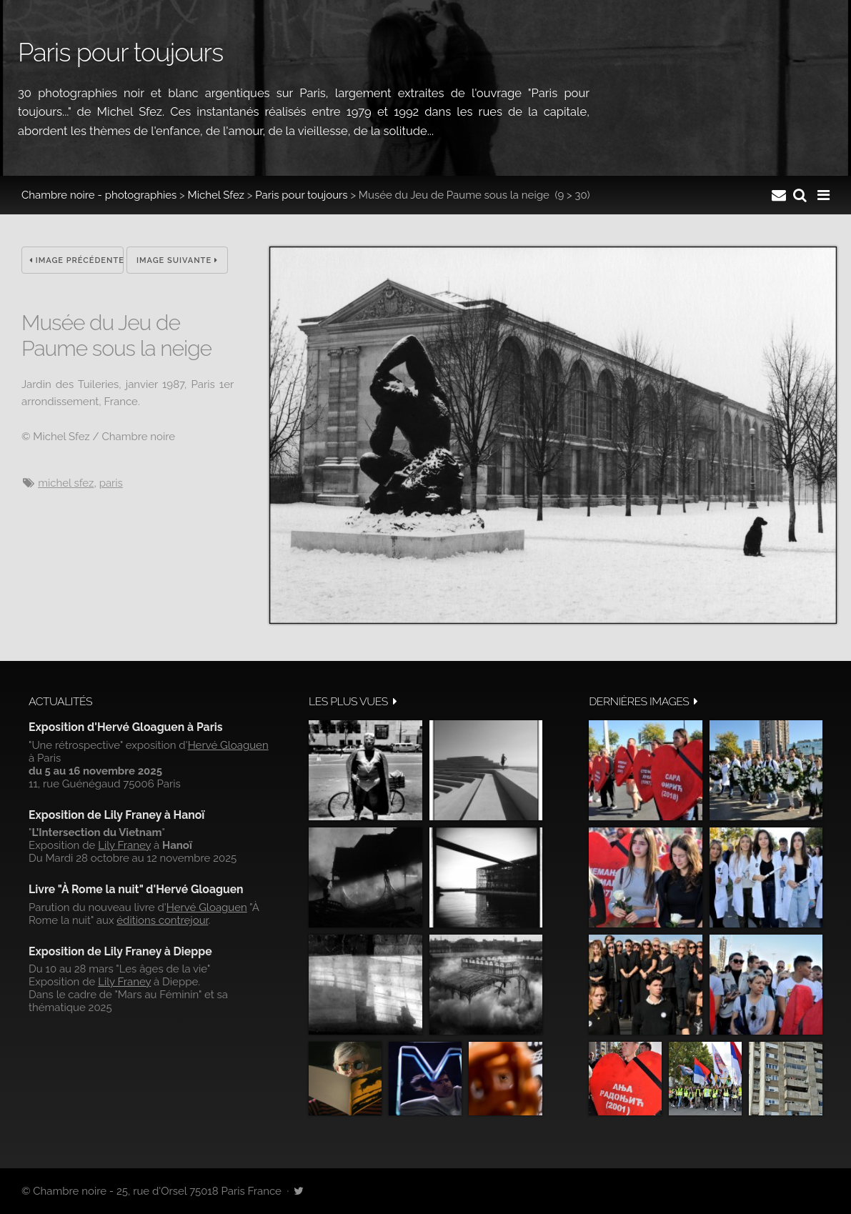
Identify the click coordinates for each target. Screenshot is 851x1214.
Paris (111, 483)
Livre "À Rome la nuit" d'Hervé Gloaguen (136, 889)
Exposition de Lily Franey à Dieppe (120, 951)
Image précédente (76, 260)
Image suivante (177, 260)
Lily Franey (124, 845)
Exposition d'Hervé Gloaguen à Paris (126, 727)
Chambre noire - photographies (98, 195)
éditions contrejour (162, 920)
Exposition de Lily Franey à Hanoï (116, 815)
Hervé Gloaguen (228, 745)
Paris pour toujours (301, 195)
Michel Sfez (216, 195)
